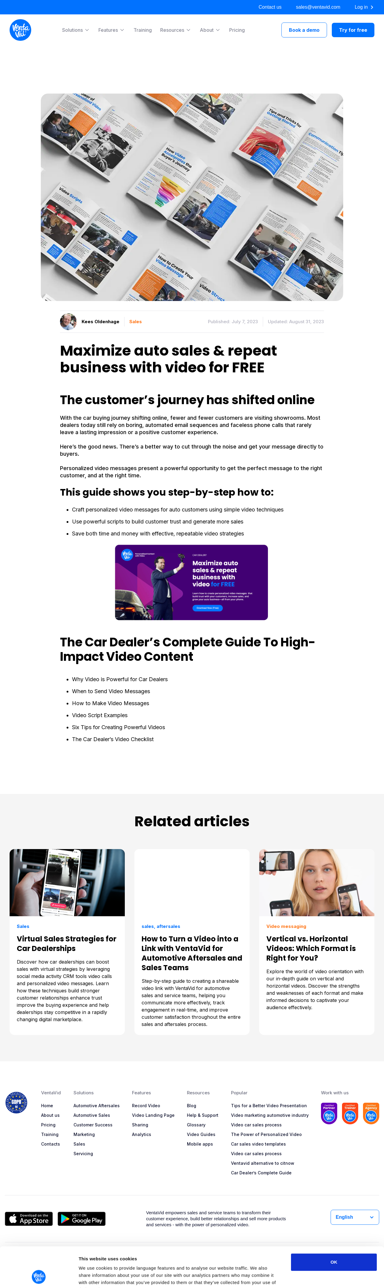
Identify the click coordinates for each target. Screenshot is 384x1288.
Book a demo (304, 30)
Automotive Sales (92, 1115)
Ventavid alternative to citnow (262, 1163)
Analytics (141, 1134)
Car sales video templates (258, 1143)
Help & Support (202, 1115)
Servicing (83, 1153)
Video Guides (201, 1134)
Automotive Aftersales (97, 1105)
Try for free (353, 30)
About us (50, 1115)
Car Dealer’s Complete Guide (261, 1172)
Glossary (196, 1124)
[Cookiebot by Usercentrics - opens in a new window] (39, 1276)
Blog (191, 1105)
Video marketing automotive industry (270, 1115)
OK (334, 1224)
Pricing (237, 30)
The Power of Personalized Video (266, 1134)
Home (47, 1105)
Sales (79, 1143)
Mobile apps (200, 1143)
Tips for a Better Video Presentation (269, 1105)
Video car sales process (256, 1124)
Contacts (50, 1143)
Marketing (84, 1134)
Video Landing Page (153, 1115)
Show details (315, 1276)
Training (143, 30)
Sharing (140, 1124)
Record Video (146, 1105)
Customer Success (93, 1124)
